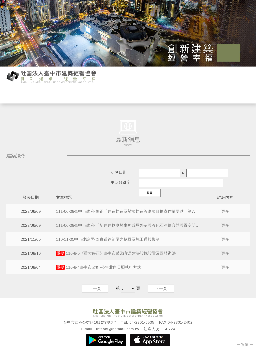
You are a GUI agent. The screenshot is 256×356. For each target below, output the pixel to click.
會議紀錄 (150, 94)
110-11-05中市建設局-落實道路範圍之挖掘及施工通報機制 (108, 239)
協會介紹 (37, 94)
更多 (225, 211)
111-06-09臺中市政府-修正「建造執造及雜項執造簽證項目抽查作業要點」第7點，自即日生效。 (128, 211)
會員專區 (127, 94)
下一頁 (161, 288)
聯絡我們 (195, 94)
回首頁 (217, 94)
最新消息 (59, 94)
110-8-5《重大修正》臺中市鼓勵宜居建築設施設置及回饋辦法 (116, 253)
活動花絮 (172, 94)
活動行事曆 (82, 94)
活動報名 (104, 94)
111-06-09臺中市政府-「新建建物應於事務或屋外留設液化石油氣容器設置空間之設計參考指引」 (128, 225)
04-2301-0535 (141, 322)
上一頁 (95, 288)
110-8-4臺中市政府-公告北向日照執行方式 (98, 267)
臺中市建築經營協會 (51, 76)
